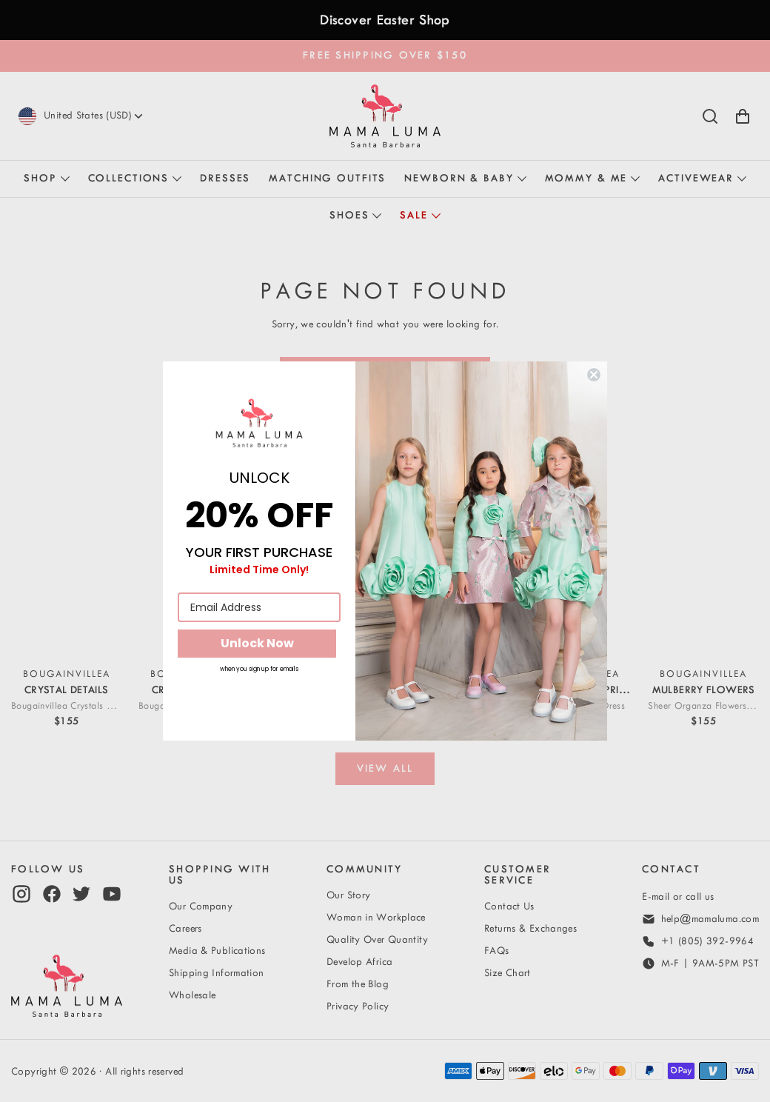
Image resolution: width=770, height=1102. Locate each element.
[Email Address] (259, 607)
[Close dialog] (593, 374)
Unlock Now (257, 643)
